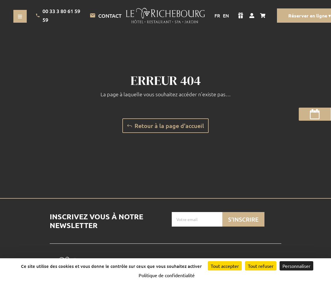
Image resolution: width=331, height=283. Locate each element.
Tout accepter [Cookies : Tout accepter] (225, 266)
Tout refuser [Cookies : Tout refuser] (260, 266)
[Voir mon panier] (264, 15)
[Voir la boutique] (241, 15)
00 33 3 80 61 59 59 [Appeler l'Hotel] (58, 15)
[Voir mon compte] (251, 15)
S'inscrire (243, 219)
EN (226, 15)
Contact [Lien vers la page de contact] (105, 16)
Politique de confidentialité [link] (167, 275)
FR (217, 15)
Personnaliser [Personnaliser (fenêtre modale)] (296, 266)
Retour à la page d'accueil (169, 125)
